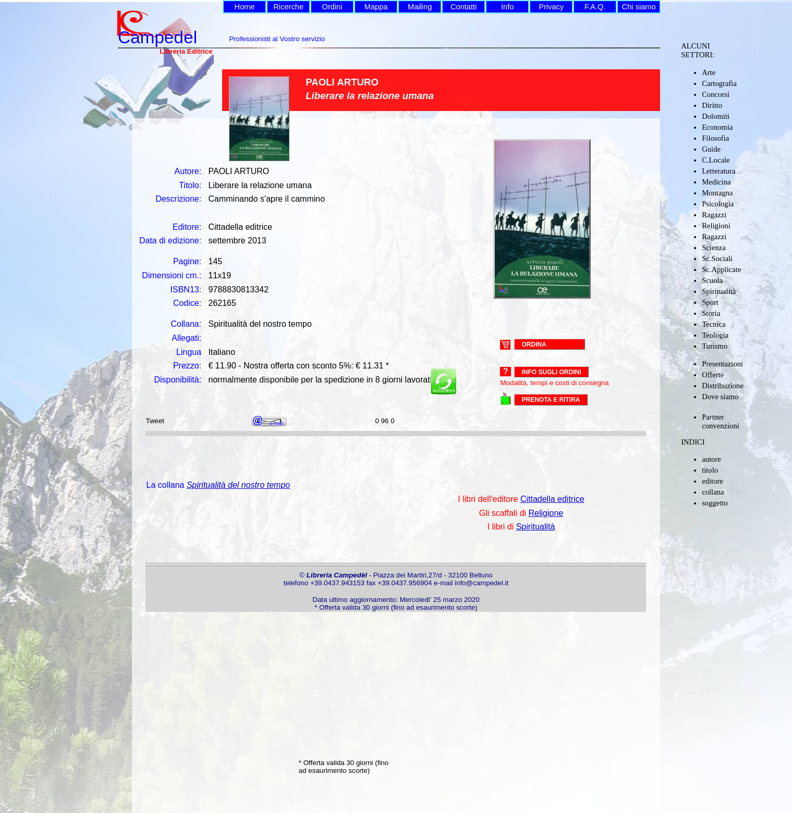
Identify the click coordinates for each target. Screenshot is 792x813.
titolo (710, 470)
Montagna (717, 193)
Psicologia (718, 204)
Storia (711, 313)
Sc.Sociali (717, 258)
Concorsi (715, 94)
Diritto (712, 105)
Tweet (154, 421)
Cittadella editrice (552, 499)
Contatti (463, 7)
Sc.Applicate (721, 269)
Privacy (551, 7)
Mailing (420, 7)
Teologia (715, 335)
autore (711, 459)
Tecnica (713, 324)
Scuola (712, 280)
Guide (711, 149)
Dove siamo (720, 396)
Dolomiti (715, 116)
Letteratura (718, 171)
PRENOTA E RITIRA (550, 399)
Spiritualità (719, 291)
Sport (710, 302)
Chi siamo (639, 7)
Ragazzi (714, 215)
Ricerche (288, 7)
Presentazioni (722, 364)
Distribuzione (723, 385)
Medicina (716, 182)
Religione (546, 513)
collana (713, 492)
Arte (708, 72)
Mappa (376, 7)
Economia (717, 127)
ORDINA (533, 344)
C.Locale (715, 160)
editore (712, 481)
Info (507, 7)
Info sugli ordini (551, 372)
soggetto (715, 503)
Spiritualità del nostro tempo (238, 485)
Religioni (716, 225)
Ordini (332, 7)
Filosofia (715, 138)
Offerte (713, 375)
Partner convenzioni (720, 421)
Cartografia (719, 83)
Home (245, 7)
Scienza (714, 247)
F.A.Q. (595, 7)
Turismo (714, 346)
